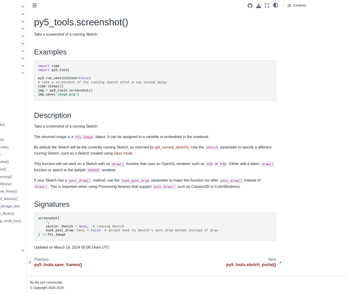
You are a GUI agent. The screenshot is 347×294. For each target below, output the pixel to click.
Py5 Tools (14, 73)
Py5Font (12, 36)
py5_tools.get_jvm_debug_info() (31, 125)
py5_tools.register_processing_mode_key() (39, 221)
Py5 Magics (14, 66)
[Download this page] (258, 6)
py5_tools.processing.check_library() (34, 184)
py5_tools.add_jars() (22, 88)
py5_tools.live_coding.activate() (30, 140)
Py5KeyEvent (16, 51)
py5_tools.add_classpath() (26, 80)
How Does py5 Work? (22, 270)
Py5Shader (14, 21)
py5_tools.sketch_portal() (25, 243)
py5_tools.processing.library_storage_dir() (38, 206)
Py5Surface (14, 28)
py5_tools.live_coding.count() (28, 154)
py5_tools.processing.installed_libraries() (37, 199)
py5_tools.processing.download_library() (37, 191)
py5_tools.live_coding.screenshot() (33, 162)
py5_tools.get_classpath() (26, 117)
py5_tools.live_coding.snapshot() (31, 169)
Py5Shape (13, 14)
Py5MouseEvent (18, 43)
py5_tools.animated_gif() (25, 103)
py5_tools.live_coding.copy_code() (32, 147)
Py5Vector (13, 58)
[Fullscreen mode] (267, 5)
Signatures (296, 27)
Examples (295, 14)
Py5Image (13, 6)
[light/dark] (275, 5)
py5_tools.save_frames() (25, 228)
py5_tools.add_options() (25, 95)
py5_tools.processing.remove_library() (35, 213)
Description (296, 21)
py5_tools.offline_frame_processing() (34, 177)
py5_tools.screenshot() (25, 236)
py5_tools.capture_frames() (27, 110)
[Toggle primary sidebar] (84, 5)
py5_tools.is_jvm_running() (27, 132)
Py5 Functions (16, 250)
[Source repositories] (250, 6)
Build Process (16, 277)
